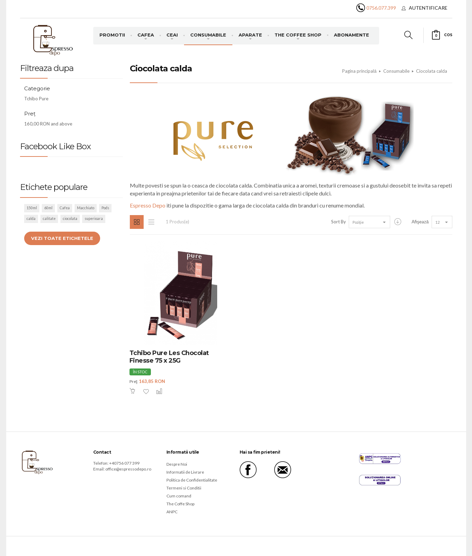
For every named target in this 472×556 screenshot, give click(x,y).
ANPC (171, 511)
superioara (94, 218)
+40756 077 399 (124, 463)
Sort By (338, 221)
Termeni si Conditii (183, 488)
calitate (49, 218)
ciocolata (70, 218)
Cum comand (178, 495)
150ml (32, 208)
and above (48, 124)
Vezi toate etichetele (62, 238)
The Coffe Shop (180, 503)
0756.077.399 (381, 8)
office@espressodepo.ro (128, 469)
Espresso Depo (147, 205)
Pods (105, 208)
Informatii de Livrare (185, 472)
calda (31, 218)
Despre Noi (176, 464)
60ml (48, 208)
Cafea (65, 208)
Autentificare (428, 8)
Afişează (420, 221)
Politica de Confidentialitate (191, 480)
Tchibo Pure (36, 98)
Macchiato (85, 208)
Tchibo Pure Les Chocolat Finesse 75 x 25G (169, 357)
